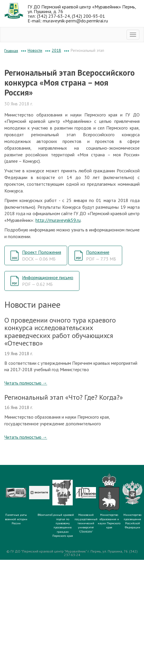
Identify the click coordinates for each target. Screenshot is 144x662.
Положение (101, 255)
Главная (11, 50)
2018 (56, 50)
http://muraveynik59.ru (58, 220)
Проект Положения (41, 255)
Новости (35, 50)
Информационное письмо (47, 281)
